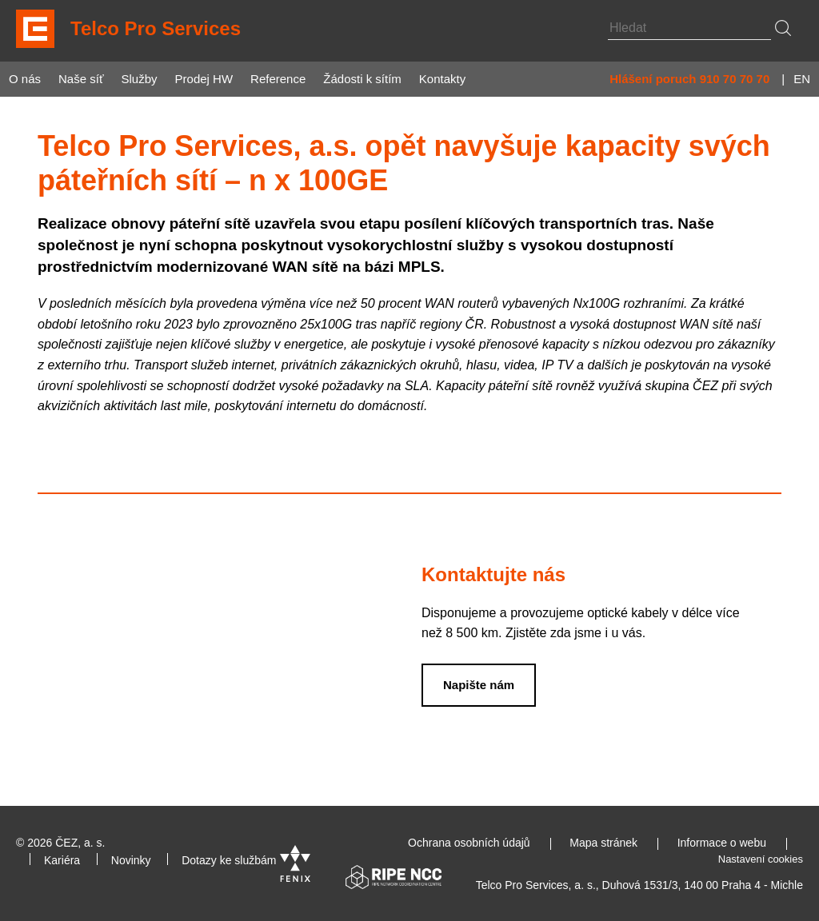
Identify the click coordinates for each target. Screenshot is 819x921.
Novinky (131, 860)
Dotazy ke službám (229, 860)
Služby (140, 79)
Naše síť (80, 79)
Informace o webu (721, 842)
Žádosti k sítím (362, 79)
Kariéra (62, 860)
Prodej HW (204, 79)
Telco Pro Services (155, 28)
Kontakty (442, 79)
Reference (278, 79)
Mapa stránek (603, 842)
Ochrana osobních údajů (469, 842)
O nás (25, 79)
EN (801, 79)
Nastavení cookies (760, 859)
